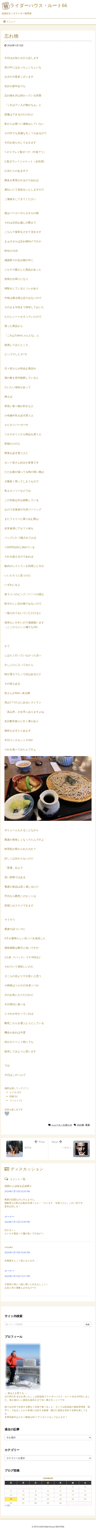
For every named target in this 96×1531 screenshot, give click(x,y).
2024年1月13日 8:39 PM (17, 1221)
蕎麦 (87, 1124)
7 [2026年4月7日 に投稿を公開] (35, 1491)
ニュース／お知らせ (61, 1124)
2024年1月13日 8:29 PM (17, 1191)
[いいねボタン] (6, 1113)
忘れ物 (80, 1124)
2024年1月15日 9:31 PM (17, 1276)
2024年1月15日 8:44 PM (17, 1252)
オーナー (9, 1216)
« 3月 (7, 1505)
